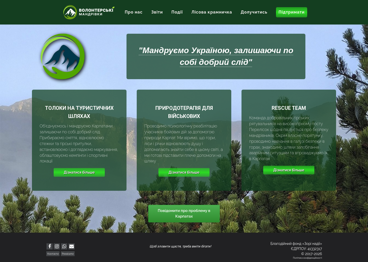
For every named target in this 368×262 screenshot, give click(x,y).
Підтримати (292, 12)
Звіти (157, 12)
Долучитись (254, 12)
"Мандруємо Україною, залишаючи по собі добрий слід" (216, 56)
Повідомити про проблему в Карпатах (184, 213)
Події (177, 12)
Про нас (134, 12)
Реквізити (68, 253)
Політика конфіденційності (307, 258)
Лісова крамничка (211, 12)
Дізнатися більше (79, 172)
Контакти (53, 253)
